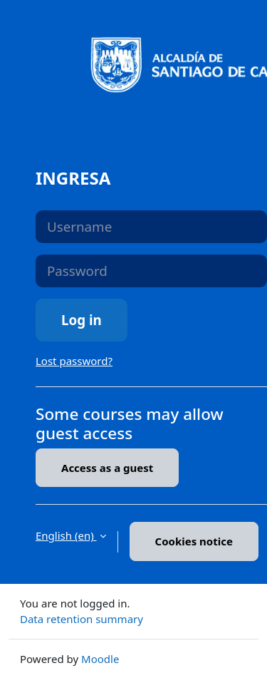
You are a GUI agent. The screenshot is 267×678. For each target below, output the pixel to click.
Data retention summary (81, 619)
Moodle (100, 659)
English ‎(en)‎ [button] (66, 535)
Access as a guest (107, 468)
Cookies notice (194, 541)
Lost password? (74, 361)
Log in (81, 320)
